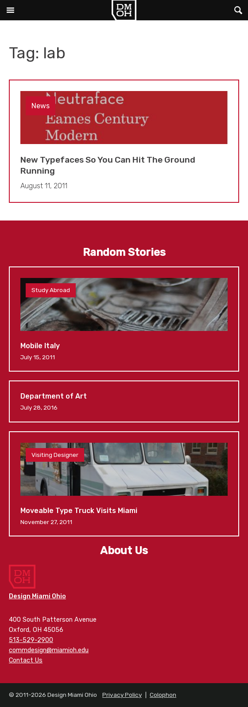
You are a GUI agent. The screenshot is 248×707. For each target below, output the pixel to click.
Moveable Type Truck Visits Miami (124, 484)
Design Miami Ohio (124, 10)
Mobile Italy (124, 319)
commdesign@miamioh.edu (49, 650)
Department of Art (124, 401)
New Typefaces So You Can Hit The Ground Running (124, 141)
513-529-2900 (31, 640)
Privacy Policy (122, 694)
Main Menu (10, 10)
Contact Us (26, 660)
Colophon (163, 694)
